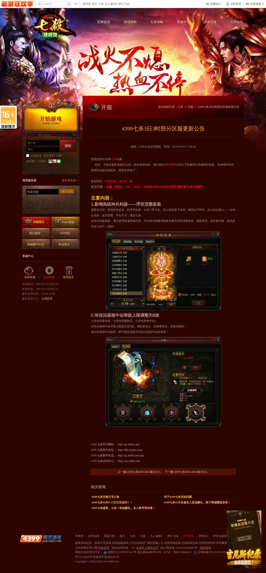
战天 (94, 4)
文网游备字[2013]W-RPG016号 (214, 552)
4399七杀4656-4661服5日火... (191, 472)
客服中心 (183, 22)
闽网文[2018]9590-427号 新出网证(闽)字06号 (132, 552)
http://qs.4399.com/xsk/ (131, 455)
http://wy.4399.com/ (129, 461)
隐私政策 (205, 547)
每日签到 (36, 233)
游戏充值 (210, 22)
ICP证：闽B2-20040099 (177, 552)
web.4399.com (111, 561)
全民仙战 (93, 536)
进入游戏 (67, 191)
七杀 (101, 4)
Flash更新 (65, 222)
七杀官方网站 (105, 444)
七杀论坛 (236, 22)
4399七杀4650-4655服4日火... (144, 472)
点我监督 (47, 298)
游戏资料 (130, 22)
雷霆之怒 (109, 536)
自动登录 (36, 155)
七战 (142, 536)
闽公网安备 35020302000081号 (179, 547)
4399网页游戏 (17, 4)
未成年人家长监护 (147, 547)
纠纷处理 (103, 547)
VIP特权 (65, 233)
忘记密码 (49, 155)
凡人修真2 (111, 4)
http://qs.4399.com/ (128, 444)
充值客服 (49, 277)
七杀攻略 (156, 22)
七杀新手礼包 (105, 455)
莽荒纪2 (203, 536)
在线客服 (29, 277)
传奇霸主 (188, 536)
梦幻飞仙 (124, 4)
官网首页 (103, 22)
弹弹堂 (87, 4)
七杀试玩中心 (105, 461)
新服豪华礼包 (36, 244)
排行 (36, 222)
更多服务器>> (70, 180)
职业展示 (65, 244)
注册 (59, 155)
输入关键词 (45, 4)
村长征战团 (220, 536)
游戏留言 (68, 277)
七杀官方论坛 (105, 450)
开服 (190, 106)
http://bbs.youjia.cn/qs (130, 450)
